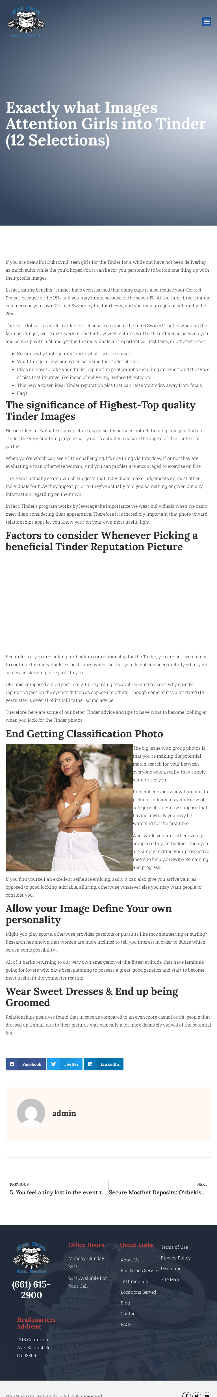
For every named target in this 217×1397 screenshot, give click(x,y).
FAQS (126, 1330)
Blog (125, 1308)
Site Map (170, 1279)
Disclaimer (172, 1268)
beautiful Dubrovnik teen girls (59, 262)
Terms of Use (174, 1247)
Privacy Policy (176, 1258)
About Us (130, 1260)
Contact (129, 1319)
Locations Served (139, 1297)
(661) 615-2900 (31, 1289)
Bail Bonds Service (132, 1273)
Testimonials (134, 1287)
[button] (206, 21)
